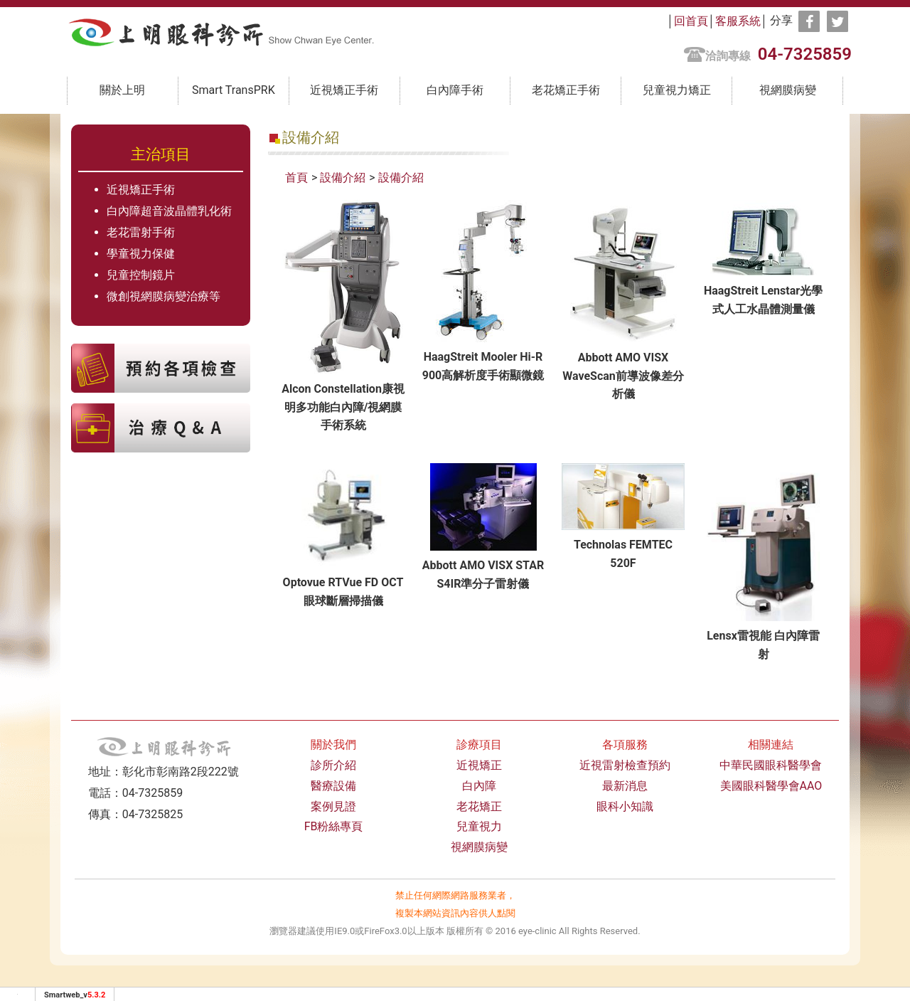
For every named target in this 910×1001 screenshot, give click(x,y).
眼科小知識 (624, 806)
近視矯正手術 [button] (344, 90)
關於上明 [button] (122, 90)
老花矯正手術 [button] (566, 90)
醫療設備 (333, 786)
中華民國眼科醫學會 (770, 765)
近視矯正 (479, 765)
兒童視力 (479, 826)
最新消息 (625, 786)
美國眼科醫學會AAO (771, 786)
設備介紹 (342, 177)
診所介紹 (333, 765)
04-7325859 (805, 54)
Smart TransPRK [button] (233, 90)
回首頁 (691, 21)
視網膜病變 (787, 90)
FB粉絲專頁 (333, 826)
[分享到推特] (837, 21)
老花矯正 (479, 806)
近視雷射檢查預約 (624, 765)
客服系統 (738, 21)
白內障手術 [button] (455, 90)
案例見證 (333, 806)
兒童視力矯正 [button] (677, 90)
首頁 (296, 177)
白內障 (479, 786)
